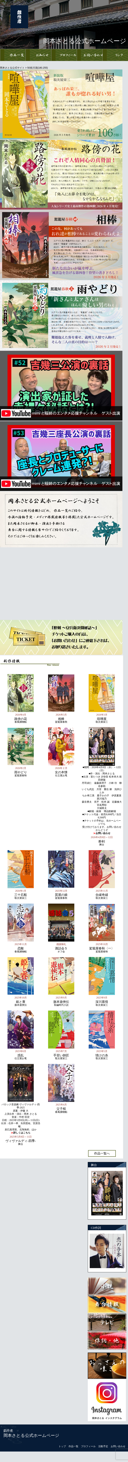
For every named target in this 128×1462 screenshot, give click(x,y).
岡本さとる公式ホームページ (31, 1435)
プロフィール (88, 1446)
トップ (62, 1446)
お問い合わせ (118, 1446)
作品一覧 (73, 1446)
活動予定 (103, 1446)
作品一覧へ (102, 1153)
